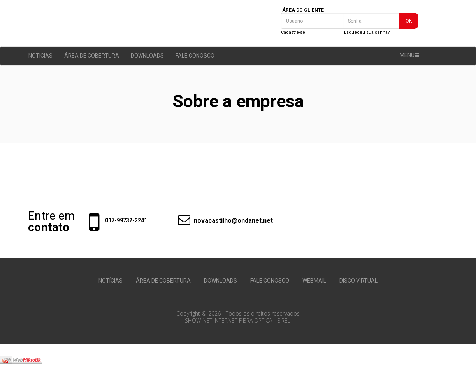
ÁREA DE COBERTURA (91, 55)
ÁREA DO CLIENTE (303, 10)
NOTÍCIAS (40, 55)
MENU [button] (409, 55)
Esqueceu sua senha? (367, 32)
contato (48, 227)
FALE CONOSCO (195, 55)
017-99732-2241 (126, 220)
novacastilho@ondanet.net (221, 221)
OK (409, 21)
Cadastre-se (293, 32)
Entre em (51, 216)
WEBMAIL (314, 280)
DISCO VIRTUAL (358, 280)
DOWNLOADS (147, 55)
